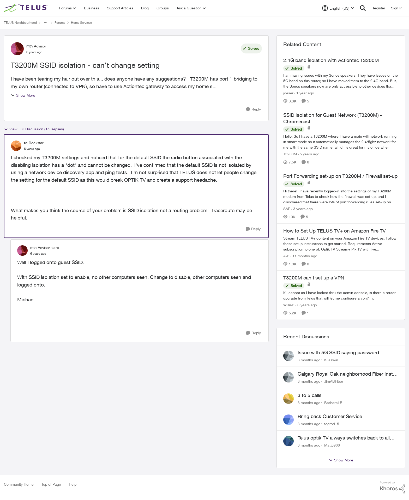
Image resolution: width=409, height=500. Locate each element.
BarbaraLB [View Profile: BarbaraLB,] (333, 402)
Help (72, 484)
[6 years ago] (306, 305)
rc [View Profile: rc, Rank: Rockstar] (25, 143)
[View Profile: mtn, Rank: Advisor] (17, 48)
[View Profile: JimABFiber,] (288, 377)
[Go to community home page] (26, 8)
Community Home (19, 484)
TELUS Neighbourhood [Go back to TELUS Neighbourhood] (20, 23)
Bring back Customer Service (330, 416)
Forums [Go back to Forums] (60, 23)
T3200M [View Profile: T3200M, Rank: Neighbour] (290, 154)
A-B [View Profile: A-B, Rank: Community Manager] (286, 255)
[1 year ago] (304, 93)
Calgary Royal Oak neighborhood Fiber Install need (348, 374)
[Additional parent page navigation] (46, 22)
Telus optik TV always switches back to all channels (344, 438)
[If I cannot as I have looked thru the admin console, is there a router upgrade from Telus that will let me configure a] (340, 295)
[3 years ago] (302, 208)
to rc (55, 247)
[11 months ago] (304, 255)
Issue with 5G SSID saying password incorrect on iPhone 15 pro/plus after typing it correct (348, 353)
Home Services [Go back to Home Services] (81, 23)
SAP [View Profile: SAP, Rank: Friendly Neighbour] (286, 208)
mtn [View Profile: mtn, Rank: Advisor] (29, 46)
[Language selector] (338, 8)
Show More (23, 95)
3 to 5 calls (310, 395)
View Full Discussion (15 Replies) (34, 129)
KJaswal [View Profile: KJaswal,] (331, 360)
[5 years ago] (308, 154)
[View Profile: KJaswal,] (288, 356)
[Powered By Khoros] (392, 487)
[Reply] (253, 109)
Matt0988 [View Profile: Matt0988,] (332, 445)
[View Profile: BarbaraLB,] (288, 398)
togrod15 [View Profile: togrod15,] (331, 424)
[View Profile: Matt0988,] (288, 441)
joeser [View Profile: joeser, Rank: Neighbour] (288, 93)
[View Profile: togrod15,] (288, 419)
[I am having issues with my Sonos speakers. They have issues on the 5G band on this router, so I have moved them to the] (340, 80)
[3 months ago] (309, 360)
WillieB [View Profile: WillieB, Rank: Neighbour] (288, 305)
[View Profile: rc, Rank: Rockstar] (16, 146)
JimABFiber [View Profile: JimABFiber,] (333, 381)
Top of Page (51, 484)
